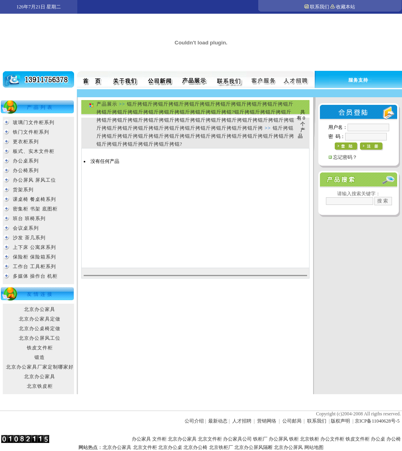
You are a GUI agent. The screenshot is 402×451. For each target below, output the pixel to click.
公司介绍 (194, 421)
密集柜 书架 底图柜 (35, 209)
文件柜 (159, 439)
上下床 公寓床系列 (34, 247)
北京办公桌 (170, 447)
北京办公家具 (39, 309)
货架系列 (23, 189)
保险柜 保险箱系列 (34, 257)
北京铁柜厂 (221, 447)
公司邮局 (292, 421)
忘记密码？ (345, 157)
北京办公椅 (195, 447)
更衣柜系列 (26, 141)
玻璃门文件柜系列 (33, 122)
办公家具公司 (237, 439)
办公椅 (393, 439)
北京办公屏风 (288, 447)
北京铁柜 (309, 439)
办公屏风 (278, 439)
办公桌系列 (26, 161)
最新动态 (217, 421)
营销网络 (266, 421)
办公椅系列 (26, 170)
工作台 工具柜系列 (34, 266)
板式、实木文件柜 (33, 151)
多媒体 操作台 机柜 (35, 276)
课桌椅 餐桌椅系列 (34, 199)
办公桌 (378, 439)
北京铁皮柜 (40, 386)
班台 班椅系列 (29, 218)
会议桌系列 (26, 228)
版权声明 (340, 421)
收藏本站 (345, 7)
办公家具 (141, 439)
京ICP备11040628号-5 (377, 421)
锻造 (39, 357)
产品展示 (106, 104)
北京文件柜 (210, 439)
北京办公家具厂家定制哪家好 (40, 367)
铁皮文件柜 (40, 348)
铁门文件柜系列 (31, 132)
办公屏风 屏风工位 (34, 180)
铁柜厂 (260, 439)
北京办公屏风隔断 (253, 447)
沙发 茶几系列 (29, 238)
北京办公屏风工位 (39, 338)
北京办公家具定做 (39, 319)
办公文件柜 (332, 439)
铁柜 (294, 439)
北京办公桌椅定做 (39, 328)
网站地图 (314, 447)
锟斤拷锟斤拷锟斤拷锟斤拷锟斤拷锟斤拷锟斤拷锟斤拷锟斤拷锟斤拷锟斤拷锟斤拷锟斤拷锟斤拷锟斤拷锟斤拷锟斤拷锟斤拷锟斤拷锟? (195, 136)
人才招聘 (241, 421)
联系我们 (319, 7)
